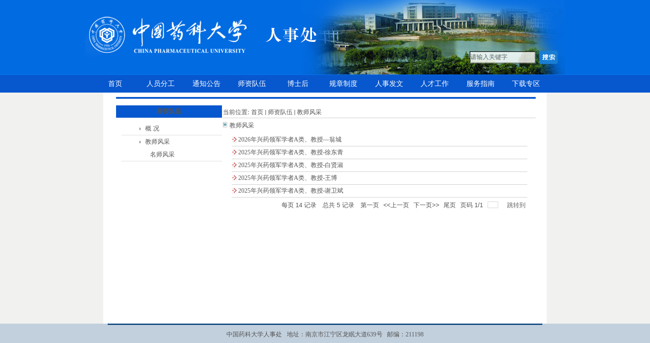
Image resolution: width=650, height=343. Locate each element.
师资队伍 (280, 112)
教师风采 (157, 141)
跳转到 (517, 205)
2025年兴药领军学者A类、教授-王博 (288, 178)
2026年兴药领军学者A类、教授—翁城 (290, 139)
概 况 (152, 128)
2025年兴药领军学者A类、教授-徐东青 (291, 152)
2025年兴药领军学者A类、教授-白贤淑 (291, 165)
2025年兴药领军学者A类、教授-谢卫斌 (291, 190)
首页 (257, 112)
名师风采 (162, 154)
